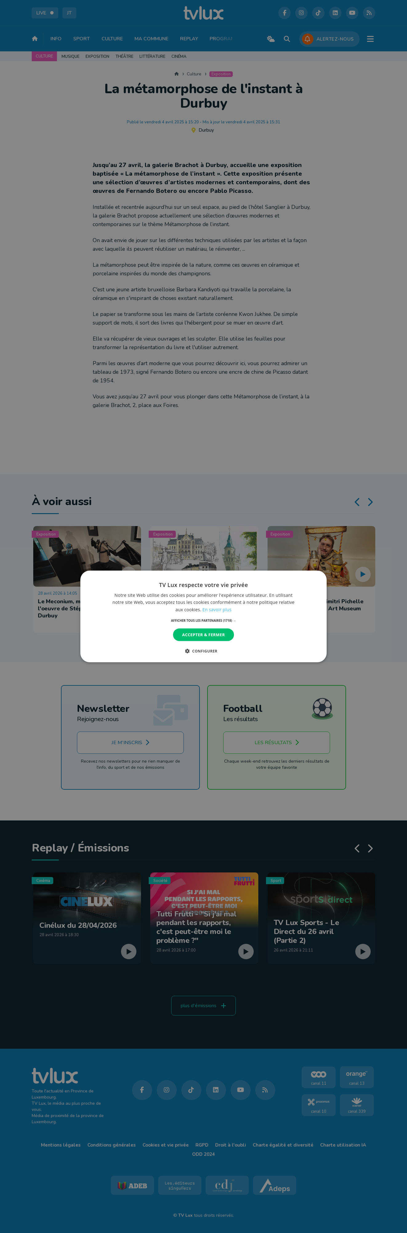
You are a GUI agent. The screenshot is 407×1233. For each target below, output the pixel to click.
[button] (203, 620)
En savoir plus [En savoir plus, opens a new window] (217, 609)
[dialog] (203, 616)
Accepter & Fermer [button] (203, 634)
